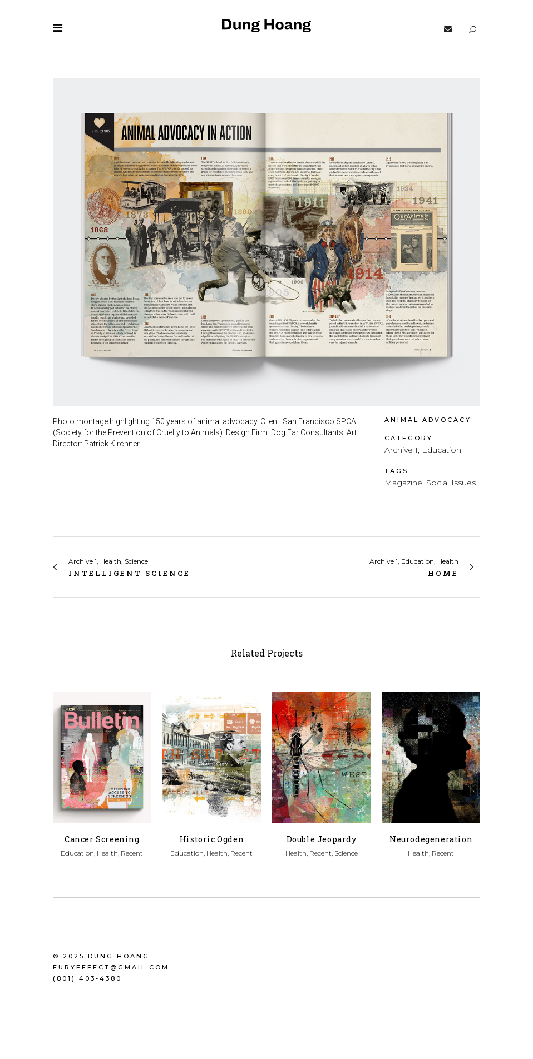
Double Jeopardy (322, 839)
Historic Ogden (212, 839)
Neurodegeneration (430, 839)
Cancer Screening (102, 839)
